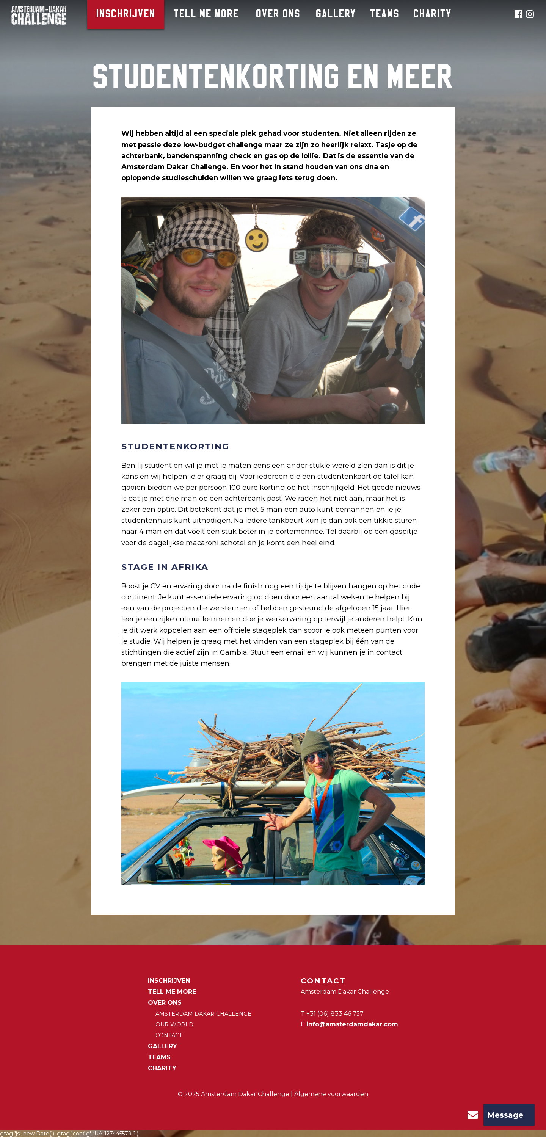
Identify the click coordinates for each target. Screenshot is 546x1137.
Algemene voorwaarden (331, 1094)
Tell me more (206, 14)
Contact (168, 1035)
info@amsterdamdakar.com (352, 1024)
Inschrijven (125, 14)
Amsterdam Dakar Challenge (203, 1013)
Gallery (336, 14)
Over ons (278, 14)
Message (492, 1115)
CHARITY (432, 14)
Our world (174, 1024)
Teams (384, 14)
